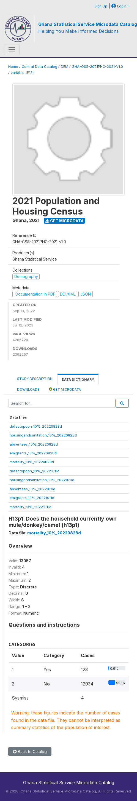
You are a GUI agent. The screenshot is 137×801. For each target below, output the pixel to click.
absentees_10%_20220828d (34, 444)
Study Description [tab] (35, 379)
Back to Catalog (30, 751)
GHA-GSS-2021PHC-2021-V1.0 (97, 67)
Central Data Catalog (39, 67)
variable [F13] (22, 73)
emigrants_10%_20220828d (33, 453)
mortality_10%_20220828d (32, 462)
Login (118, 6)
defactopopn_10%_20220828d (36, 426)
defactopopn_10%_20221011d (34, 471)
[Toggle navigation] (12, 49)
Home (13, 67)
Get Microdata (64, 220)
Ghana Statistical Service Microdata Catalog (87, 24)
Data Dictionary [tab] (78, 379)
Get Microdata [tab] (65, 389)
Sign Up (100, 6)
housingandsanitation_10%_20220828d (43, 435)
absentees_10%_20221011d (32, 489)
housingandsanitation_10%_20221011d (42, 480)
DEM (64, 67)
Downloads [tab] (28, 389)
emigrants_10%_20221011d (32, 497)
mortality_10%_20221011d (30, 507)
